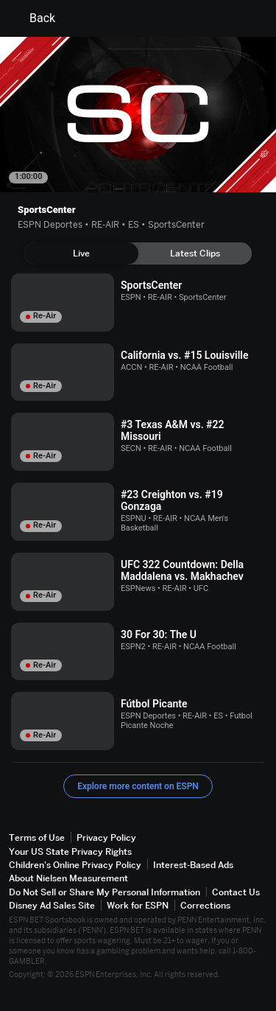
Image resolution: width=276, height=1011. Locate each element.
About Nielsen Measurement (68, 878)
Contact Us (236, 892)
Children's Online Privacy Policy (75, 864)
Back (33, 18)
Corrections (205, 905)
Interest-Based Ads (193, 864)
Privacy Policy (106, 837)
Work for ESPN (138, 905)
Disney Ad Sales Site (52, 905)
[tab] (81, 253)
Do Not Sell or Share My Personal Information (104, 892)
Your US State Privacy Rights (70, 851)
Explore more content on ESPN (138, 786)
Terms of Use (37, 837)
